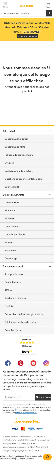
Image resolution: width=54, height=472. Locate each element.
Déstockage (11, 258)
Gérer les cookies (13, 330)
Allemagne (20, 458)
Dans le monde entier (33, 456)
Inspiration (10, 250)
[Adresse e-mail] (19, 397)
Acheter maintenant (28, 36)
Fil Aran (9, 242)
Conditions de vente (15, 146)
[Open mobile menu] (5, 5)
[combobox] (24, 13)
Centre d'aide (12, 186)
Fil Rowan (10, 210)
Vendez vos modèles (15, 298)
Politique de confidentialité (19, 154)
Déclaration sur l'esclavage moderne (24, 314)
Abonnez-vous (43, 396)
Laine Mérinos (12, 226)
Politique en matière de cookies (21, 322)
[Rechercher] (49, 13)
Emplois (9, 305)
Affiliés (8, 290)
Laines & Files (12, 202)
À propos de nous (14, 274)
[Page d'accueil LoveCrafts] (27, 420)
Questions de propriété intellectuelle (23, 178)
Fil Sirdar (9, 218)
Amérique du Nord (7, 458)
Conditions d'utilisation (16, 138)
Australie (30, 458)
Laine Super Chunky (15, 234)
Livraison (9, 162)
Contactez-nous (13, 282)
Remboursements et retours (19, 170)
